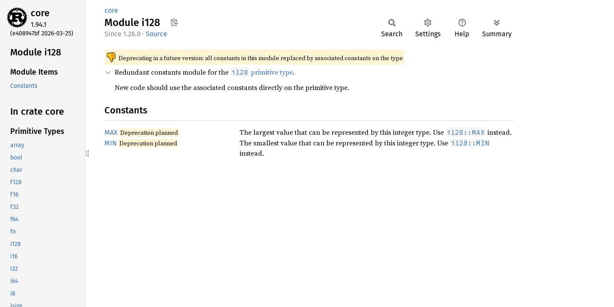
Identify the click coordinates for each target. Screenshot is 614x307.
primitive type (261, 72)
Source (156, 34)
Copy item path (174, 22)
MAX (111, 132)
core (40, 13)
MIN (110, 143)
